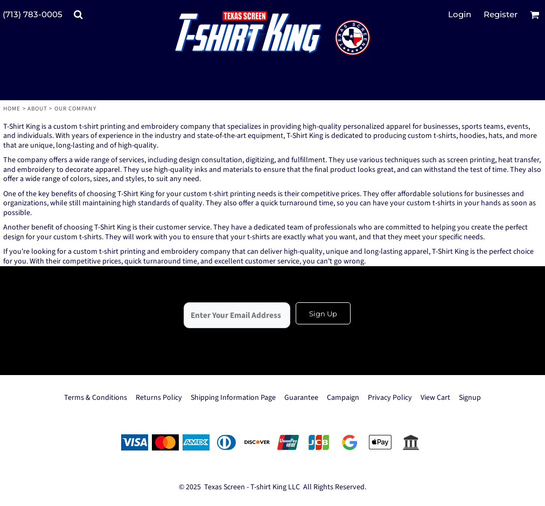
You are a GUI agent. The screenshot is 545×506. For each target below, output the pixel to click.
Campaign (343, 397)
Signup (470, 397)
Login (459, 14)
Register (501, 14)
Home (11, 109)
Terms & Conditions (95, 397)
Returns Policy (159, 397)
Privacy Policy (390, 397)
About (37, 109)
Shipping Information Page (233, 397)
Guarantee (301, 397)
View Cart (435, 397)
